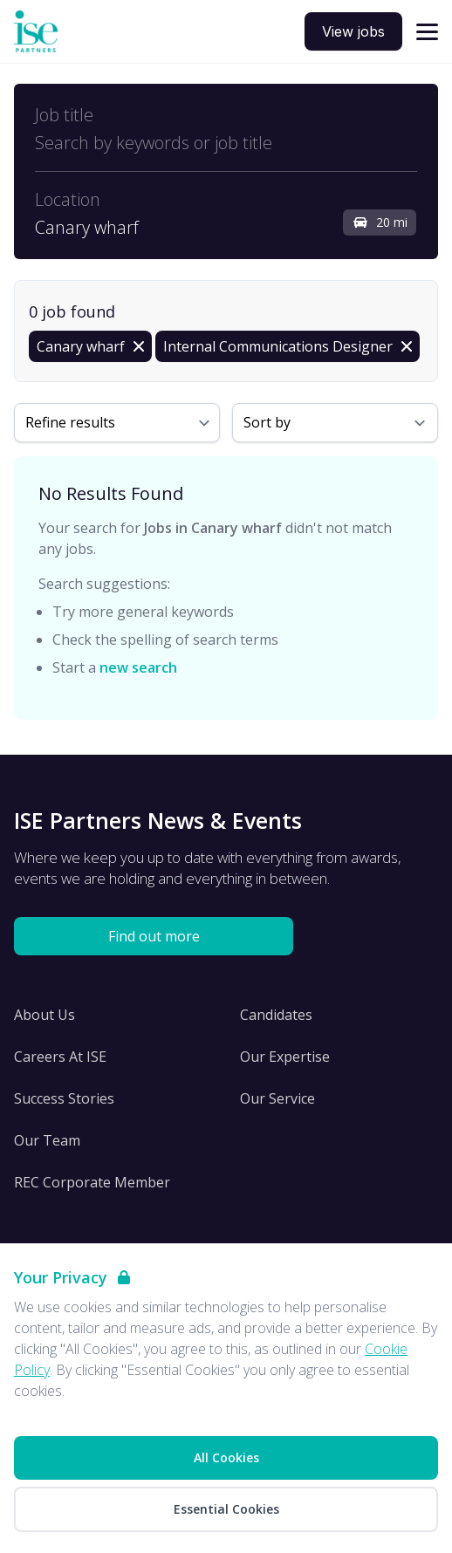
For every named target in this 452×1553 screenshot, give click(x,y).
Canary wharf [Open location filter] (87, 227)
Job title (64, 115)
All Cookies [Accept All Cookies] (226, 1457)
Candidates (276, 1014)
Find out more (154, 936)
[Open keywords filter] (226, 143)
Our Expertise (285, 1056)
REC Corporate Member (92, 1182)
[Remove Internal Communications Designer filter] (287, 346)
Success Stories (64, 1098)
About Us (44, 1014)
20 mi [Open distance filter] (379, 222)
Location (67, 199)
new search (138, 667)
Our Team (47, 1140)
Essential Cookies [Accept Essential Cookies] (226, 1509)
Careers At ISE (60, 1056)
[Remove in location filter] (90, 346)
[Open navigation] (427, 32)
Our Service (277, 1098)
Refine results (70, 422)
